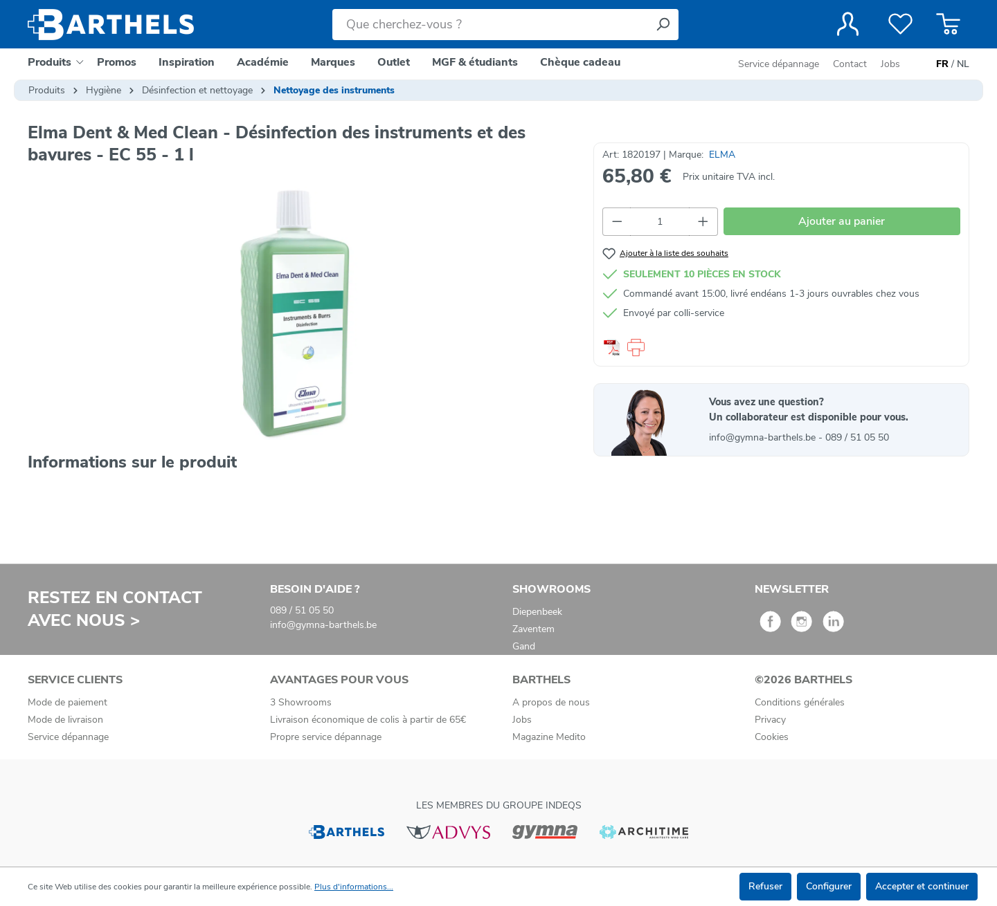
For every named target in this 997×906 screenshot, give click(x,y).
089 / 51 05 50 (857, 437)
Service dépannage (780, 64)
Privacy (770, 719)
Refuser (765, 886)
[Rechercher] (663, 24)
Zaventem (533, 629)
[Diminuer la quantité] (616, 221)
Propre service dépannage (325, 736)
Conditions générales (800, 702)
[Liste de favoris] (900, 24)
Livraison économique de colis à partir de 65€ (368, 719)
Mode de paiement (67, 702)
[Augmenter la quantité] (703, 221)
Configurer (829, 886)
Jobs (890, 64)
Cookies (772, 736)
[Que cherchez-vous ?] (489, 24)
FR (942, 64)
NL (963, 64)
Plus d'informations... (353, 886)
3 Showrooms (301, 702)
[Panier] (948, 24)
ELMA (722, 154)
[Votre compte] (848, 24)
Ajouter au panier (841, 221)
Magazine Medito (549, 736)
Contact (850, 64)
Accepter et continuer (922, 886)
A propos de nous (551, 702)
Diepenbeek (537, 611)
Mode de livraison (65, 719)
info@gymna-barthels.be (763, 437)
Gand (523, 646)
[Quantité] (660, 221)
